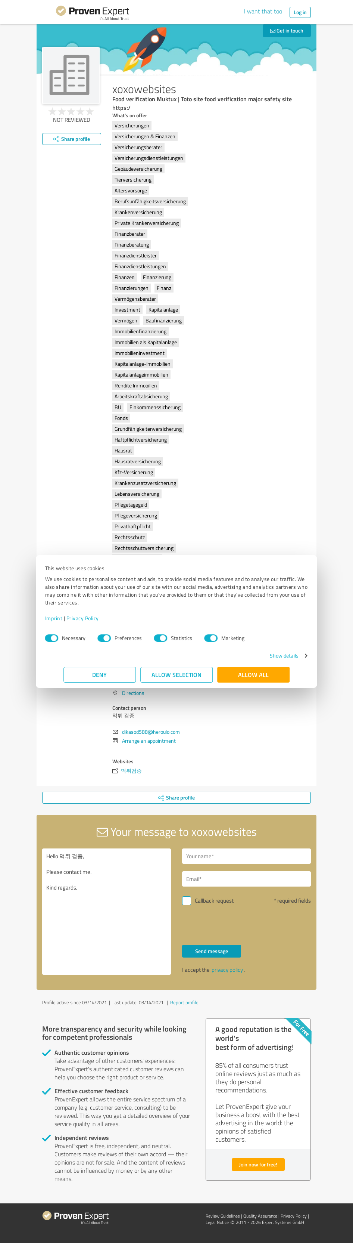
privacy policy (227, 970)
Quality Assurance (260, 1216)
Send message (211, 951)
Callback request (214, 901)
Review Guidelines (223, 1216)
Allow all (253, 674)
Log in (300, 12)
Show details (265, 655)
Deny (100, 674)
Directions (133, 692)
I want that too (263, 11)
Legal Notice (217, 1222)
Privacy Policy (101, 618)
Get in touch (286, 30)
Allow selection (176, 674)
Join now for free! (258, 1164)
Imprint (72, 618)
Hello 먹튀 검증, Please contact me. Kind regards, (106, 911)
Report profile (184, 1002)
